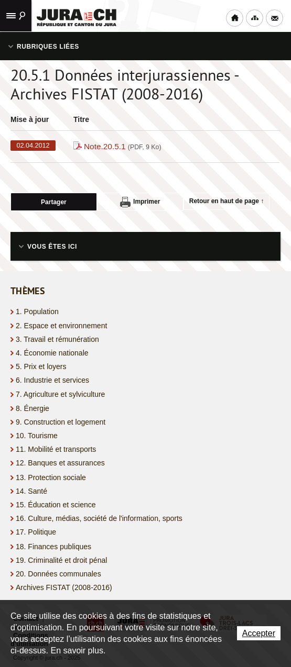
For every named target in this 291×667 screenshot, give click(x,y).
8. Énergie (32, 408)
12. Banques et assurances (60, 463)
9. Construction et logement (60, 422)
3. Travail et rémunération (57, 339)
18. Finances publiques (53, 546)
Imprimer (140, 202)
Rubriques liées (48, 46)
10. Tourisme (37, 435)
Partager (54, 202)
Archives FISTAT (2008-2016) (64, 587)
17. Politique (36, 532)
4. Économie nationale (52, 353)
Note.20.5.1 (122, 146)
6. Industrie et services (52, 380)
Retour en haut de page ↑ (226, 201)
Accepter (258, 633)
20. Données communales (58, 574)
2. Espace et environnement (61, 325)
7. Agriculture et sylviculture (60, 394)
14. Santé (31, 491)
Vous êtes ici (52, 246)
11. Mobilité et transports (56, 449)
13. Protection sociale (51, 477)
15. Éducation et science (56, 505)
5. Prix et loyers (41, 366)
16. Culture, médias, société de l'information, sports (99, 518)
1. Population (37, 311)
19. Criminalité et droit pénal (61, 560)
